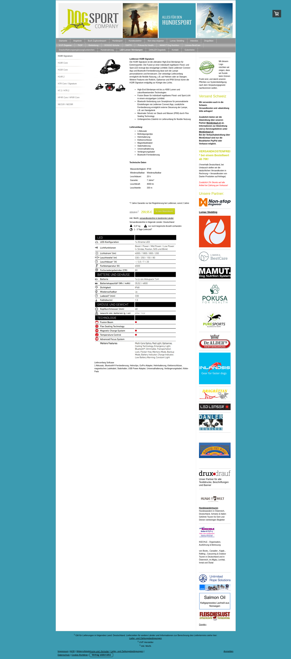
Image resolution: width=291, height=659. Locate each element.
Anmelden (228, 651)
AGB (72, 651)
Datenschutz (64, 655)
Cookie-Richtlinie (79, 655)
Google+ (203, 624)
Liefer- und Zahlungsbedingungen (145, 638)
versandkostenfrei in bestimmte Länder (157, 218)
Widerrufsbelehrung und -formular (92, 651)
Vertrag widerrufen (101, 655)
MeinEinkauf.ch (214, 123)
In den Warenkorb (164, 211)
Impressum (63, 651)
